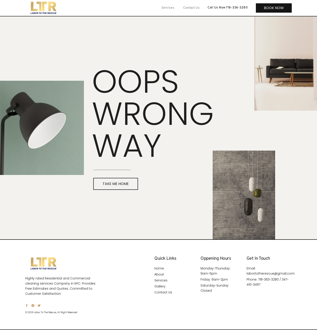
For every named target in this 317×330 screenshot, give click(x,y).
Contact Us (191, 8)
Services (167, 8)
